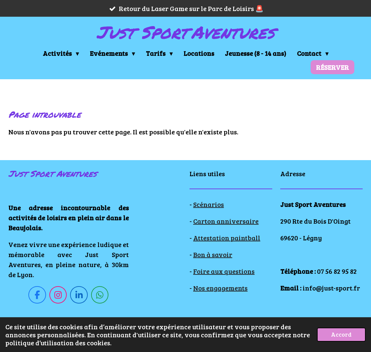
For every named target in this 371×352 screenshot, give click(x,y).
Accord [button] (341, 334)
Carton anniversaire (226, 221)
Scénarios (208, 204)
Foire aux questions (224, 271)
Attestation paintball (226, 237)
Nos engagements (220, 287)
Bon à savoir (212, 254)
